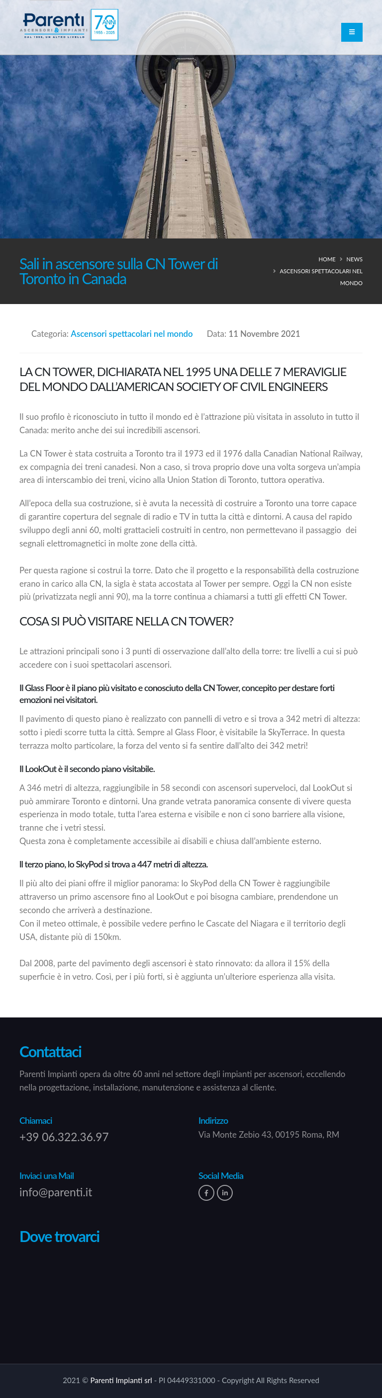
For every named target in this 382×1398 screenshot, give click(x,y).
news (354, 259)
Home (326, 259)
